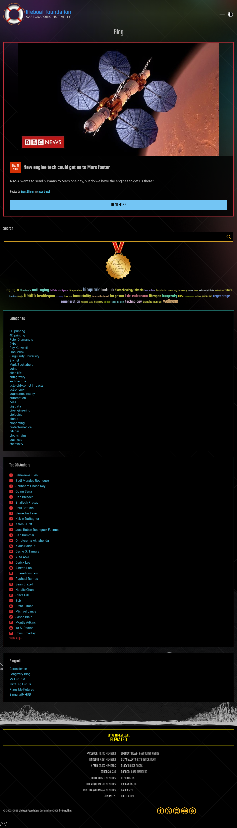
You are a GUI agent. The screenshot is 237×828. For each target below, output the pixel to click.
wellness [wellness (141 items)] (170, 301)
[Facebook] (160, 810)
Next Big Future (20, 684)
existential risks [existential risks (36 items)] (206, 290)
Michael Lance (25, 611)
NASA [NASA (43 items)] (181, 296)
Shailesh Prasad (27, 502)
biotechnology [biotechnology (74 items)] (124, 290)
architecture (17, 381)
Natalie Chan (24, 590)
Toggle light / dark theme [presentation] (230, 14)
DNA (12, 344)
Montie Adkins (25, 622)
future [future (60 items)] (228, 290)
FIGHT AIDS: (97, 778)
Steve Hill (22, 595)
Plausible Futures (21, 689)
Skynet (14, 360)
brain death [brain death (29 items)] (161, 291)
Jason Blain (23, 617)
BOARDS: (125, 772)
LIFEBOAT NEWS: (129, 753)
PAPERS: (125, 790)
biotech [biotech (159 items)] (107, 290)
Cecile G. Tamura (27, 551)
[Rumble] (192, 810)
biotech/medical (21, 427)
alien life (15, 373)
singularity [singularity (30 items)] (98, 302)
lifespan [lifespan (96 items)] (155, 296)
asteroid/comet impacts (26, 385)
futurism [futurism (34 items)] (12, 297)
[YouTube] (184, 810)
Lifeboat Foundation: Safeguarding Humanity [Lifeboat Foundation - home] (108, 14)
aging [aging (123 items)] (10, 290)
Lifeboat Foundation (29, 811)
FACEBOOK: (92, 753)
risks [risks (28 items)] (91, 302)
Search (228, 237)
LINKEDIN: (94, 759)
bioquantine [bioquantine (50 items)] (75, 290)
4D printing (17, 335)
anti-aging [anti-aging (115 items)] (40, 290)
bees (12, 402)
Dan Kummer (24, 535)
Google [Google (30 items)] (20, 297)
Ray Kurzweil (18, 348)
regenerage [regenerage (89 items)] (221, 296)
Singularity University (24, 356)
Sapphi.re (66, 811)
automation (17, 398)
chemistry (16, 444)
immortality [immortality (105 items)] (82, 296)
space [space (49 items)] (107, 302)
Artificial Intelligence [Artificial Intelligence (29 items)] (59, 291)
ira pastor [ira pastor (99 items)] (117, 296)
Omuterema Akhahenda (32, 541)
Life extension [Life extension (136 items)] (136, 296)
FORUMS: (108, 796)
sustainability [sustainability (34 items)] (118, 302)
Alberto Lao (23, 568)
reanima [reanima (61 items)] (207, 296)
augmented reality (22, 394)
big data (15, 406)
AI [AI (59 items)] (17, 291)
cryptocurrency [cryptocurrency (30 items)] (180, 291)
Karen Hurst (23, 524)
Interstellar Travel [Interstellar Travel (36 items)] (100, 296)
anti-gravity (17, 377)
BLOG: (124, 766)
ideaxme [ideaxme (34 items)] (68, 297)
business (15, 440)
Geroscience (18, 669)
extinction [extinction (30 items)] (219, 291)
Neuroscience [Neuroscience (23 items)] (189, 297)
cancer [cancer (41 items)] (170, 290)
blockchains (17, 435)
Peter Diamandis (21, 339)
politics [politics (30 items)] (198, 297)
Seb (18, 600)
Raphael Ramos (26, 579)
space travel (43, 191)
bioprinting (17, 423)
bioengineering (19, 410)
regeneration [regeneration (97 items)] (70, 301)
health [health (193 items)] (30, 296)
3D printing (17, 331)
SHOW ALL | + (15, 638)
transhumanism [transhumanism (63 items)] (152, 302)
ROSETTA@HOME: (92, 790)
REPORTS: (126, 778)
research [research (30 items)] (84, 302)
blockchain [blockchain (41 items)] (149, 290)
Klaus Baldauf (25, 546)
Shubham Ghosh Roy (30, 486)
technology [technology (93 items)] (133, 302)
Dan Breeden (24, 497)
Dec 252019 (15, 167)
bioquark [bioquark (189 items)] (91, 290)
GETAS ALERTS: (128, 759)
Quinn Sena (23, 491)
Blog (118, 32)
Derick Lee (22, 562)
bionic (13, 419)
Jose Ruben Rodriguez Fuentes (37, 530)
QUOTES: (125, 796)
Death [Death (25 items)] (196, 291)
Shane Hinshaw (26, 573)
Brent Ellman (27, 191)
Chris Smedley (25, 633)
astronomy (17, 389)
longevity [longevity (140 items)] (169, 296)
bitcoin (14, 431)
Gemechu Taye (26, 513)
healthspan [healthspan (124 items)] (46, 296)
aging (13, 369)
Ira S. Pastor (24, 628)
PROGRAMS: (127, 784)
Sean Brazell (24, 584)
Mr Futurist (17, 679)
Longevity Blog (20, 674)
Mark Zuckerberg (21, 365)
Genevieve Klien (26, 475)
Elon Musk (16, 352)
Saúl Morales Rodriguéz (32, 481)
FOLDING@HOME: (94, 784)
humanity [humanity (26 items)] (59, 297)
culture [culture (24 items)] (190, 291)
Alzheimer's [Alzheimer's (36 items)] (25, 290)
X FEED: (94, 766)
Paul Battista (24, 508)
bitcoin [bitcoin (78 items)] (138, 290)
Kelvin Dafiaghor (27, 519)
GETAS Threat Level (118, 738)
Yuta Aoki (22, 557)
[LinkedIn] (176, 810)
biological (16, 415)
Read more (118, 204)
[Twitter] (168, 810)
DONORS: (105, 772)
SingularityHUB (20, 694)
